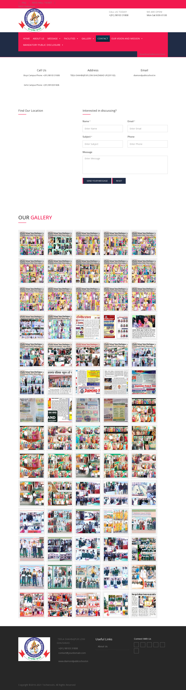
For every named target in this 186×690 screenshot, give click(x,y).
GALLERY (88, 38)
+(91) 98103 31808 (68, 648)
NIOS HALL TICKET (42, 2)
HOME (26, 38)
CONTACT (103, 38)
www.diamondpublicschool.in (73, 661)
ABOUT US (38, 38)
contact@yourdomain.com (72, 652)
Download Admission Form (152, 54)
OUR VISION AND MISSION (127, 38)
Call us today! (118, 11)
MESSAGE (54, 38)
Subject (87, 137)
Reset (119, 180)
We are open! (154, 11)
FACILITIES (71, 38)
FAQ (24, 2)
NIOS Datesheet (26, 6)
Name (87, 121)
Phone (131, 137)
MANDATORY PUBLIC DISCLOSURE (43, 44)
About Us (103, 646)
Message (87, 152)
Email (131, 121)
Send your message (97, 180)
